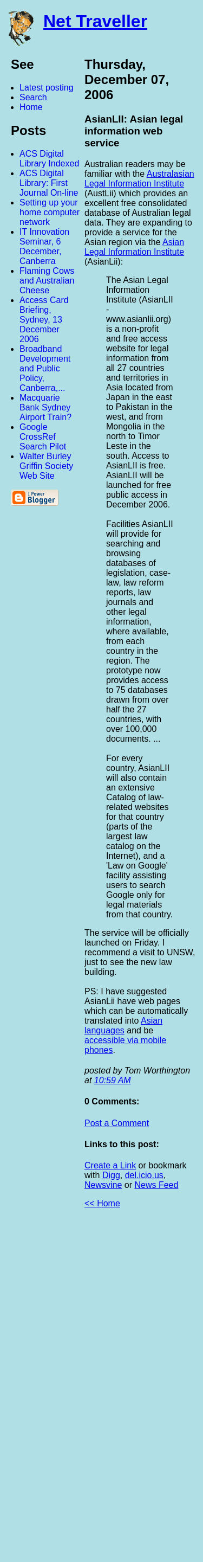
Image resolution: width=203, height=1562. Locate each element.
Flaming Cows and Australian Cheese (46, 280)
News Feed (156, 1185)
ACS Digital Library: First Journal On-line (48, 183)
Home (31, 107)
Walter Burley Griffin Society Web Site (46, 466)
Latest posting (46, 87)
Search (33, 97)
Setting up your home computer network (49, 212)
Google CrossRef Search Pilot (42, 436)
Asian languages (123, 1025)
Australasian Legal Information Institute (139, 178)
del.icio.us (144, 1175)
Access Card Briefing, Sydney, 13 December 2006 (44, 319)
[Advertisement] (84, 1389)
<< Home (102, 1203)
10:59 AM (112, 1080)
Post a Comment (116, 1123)
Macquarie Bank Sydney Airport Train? (45, 407)
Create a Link (110, 1165)
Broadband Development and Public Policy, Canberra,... (44, 368)
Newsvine (103, 1185)
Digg (111, 1175)
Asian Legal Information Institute (134, 246)
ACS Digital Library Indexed (49, 158)
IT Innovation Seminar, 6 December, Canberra (44, 246)
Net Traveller (95, 21)
